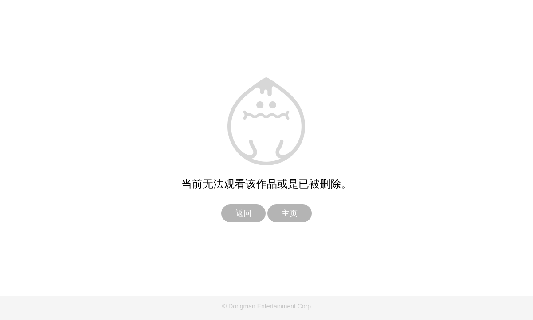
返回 (243, 213)
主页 (290, 213)
